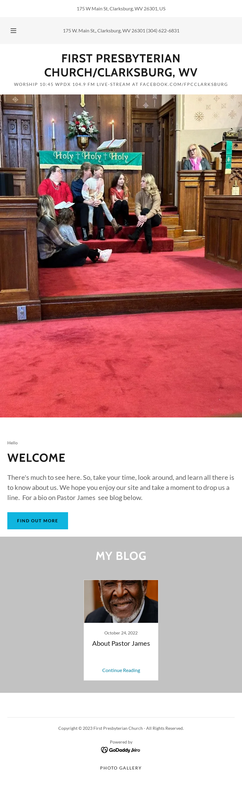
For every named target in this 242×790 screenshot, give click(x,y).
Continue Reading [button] (121, 670)
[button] (17, 30)
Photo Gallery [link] (121, 767)
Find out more (37, 520)
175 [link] (67, 30)
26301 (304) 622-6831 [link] (155, 30)
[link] (121, 74)
